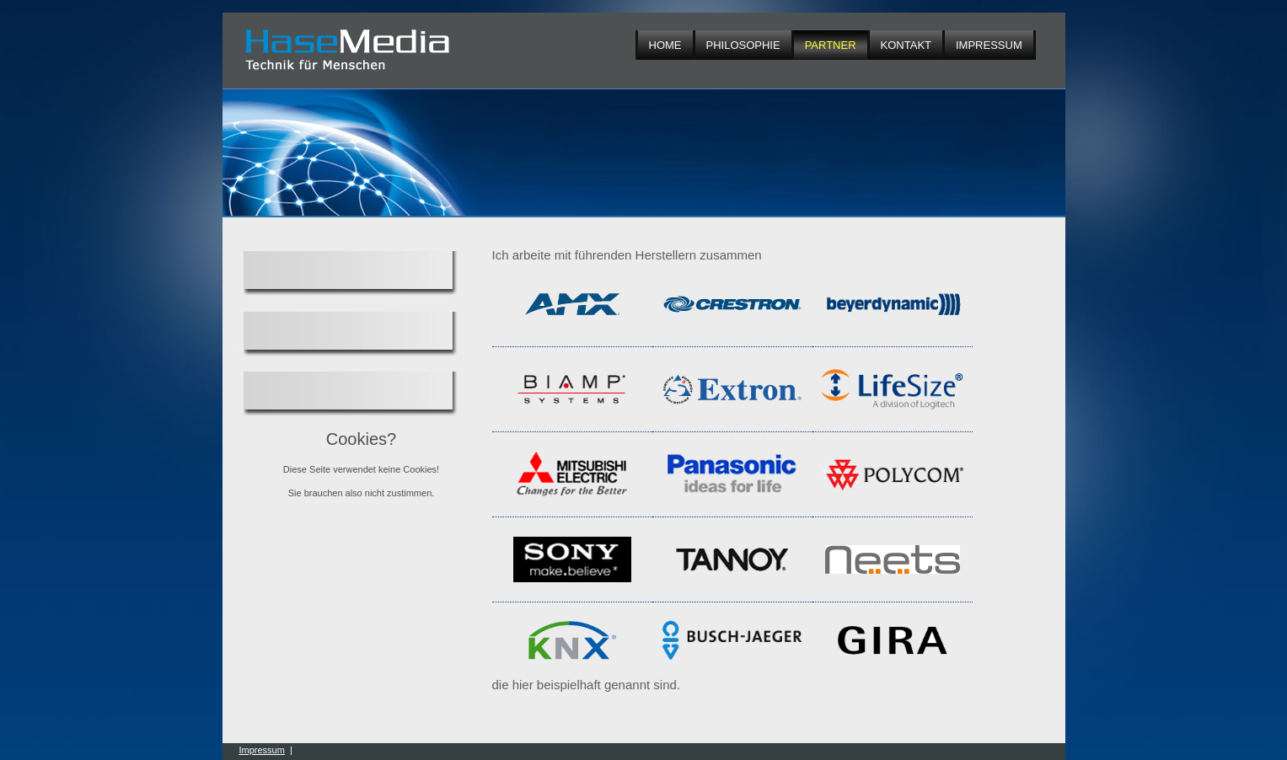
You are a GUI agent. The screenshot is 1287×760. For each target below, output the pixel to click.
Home (665, 45)
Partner (830, 45)
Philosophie (743, 45)
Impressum (989, 45)
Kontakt (906, 45)
